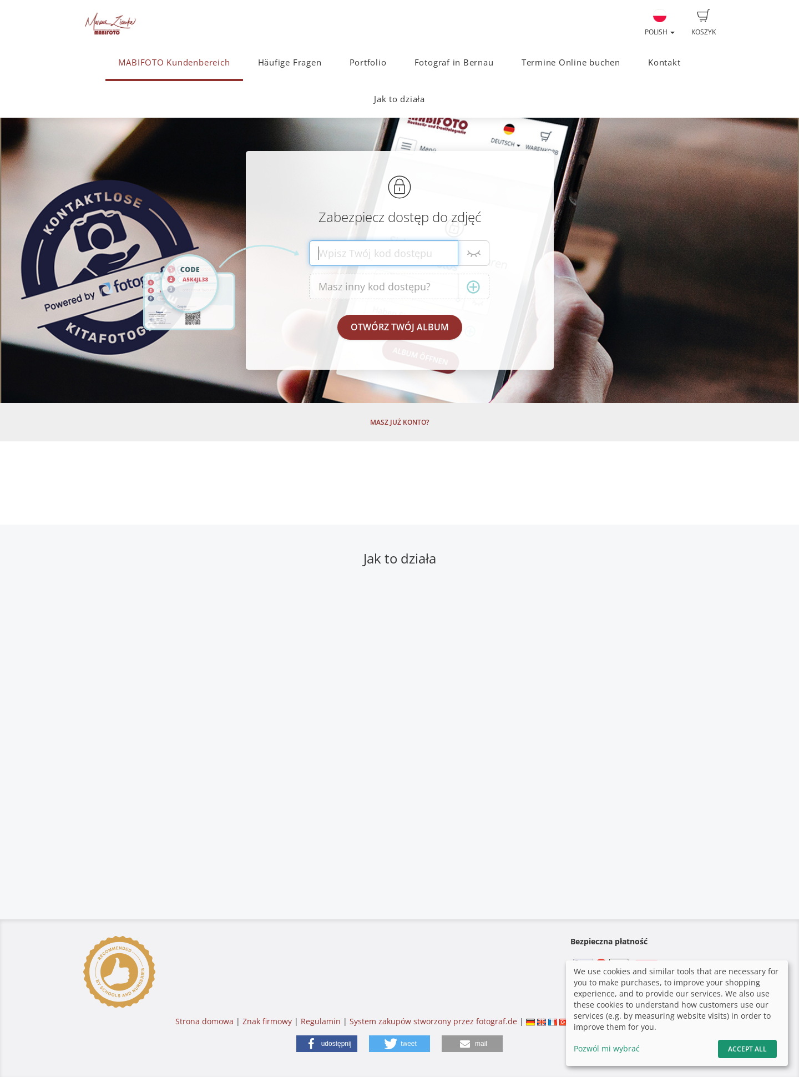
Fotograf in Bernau (454, 62)
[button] (326, 1043)
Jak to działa (399, 99)
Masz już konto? (399, 422)
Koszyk (703, 23)
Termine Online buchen (571, 62)
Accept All (747, 1049)
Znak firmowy (268, 1021)
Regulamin (321, 1021)
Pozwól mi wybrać (607, 1048)
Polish (660, 23)
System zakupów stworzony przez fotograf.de (433, 1021)
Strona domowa (204, 1021)
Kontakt (664, 62)
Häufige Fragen (290, 62)
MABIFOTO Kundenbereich (174, 62)
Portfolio (368, 62)
